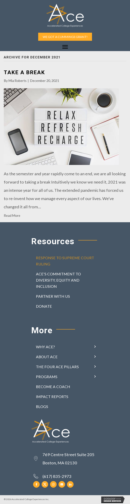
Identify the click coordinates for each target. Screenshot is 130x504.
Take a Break (24, 72)
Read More (12, 215)
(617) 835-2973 (57, 476)
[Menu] (65, 47)
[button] (95, 347)
